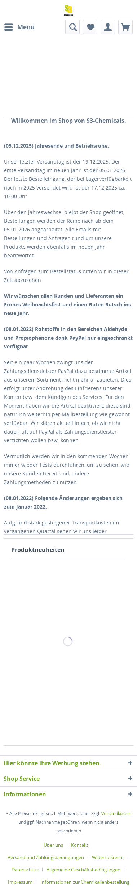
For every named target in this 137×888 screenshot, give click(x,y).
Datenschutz (25, 869)
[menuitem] (19, 27)
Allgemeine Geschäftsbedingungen (83, 869)
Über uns (53, 845)
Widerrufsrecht (108, 857)
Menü (19, 26)
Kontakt (79, 845)
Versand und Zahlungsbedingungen (46, 857)
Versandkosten (116, 813)
